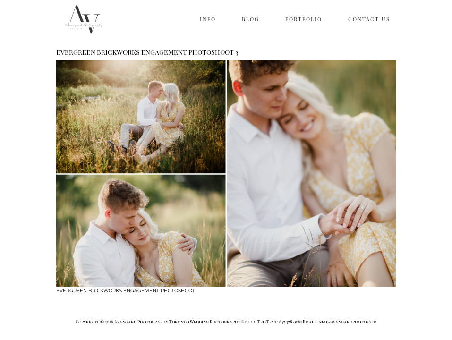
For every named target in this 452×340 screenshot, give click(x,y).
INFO (208, 19)
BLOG (250, 19)
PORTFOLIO (303, 19)
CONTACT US (369, 19)
